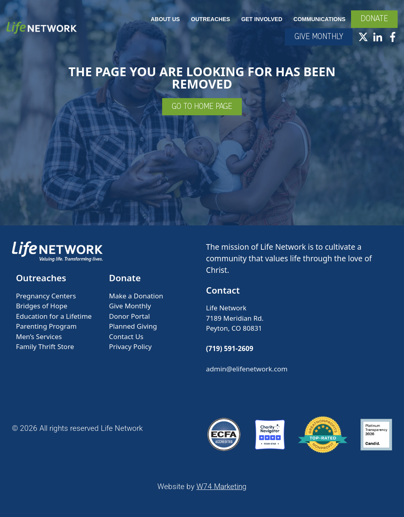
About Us (165, 19)
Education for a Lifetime (54, 316)
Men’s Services (39, 336)
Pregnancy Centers (46, 295)
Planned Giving (133, 326)
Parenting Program (46, 326)
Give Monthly (130, 305)
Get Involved (261, 19)
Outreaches (210, 19)
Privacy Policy (130, 346)
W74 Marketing (221, 486)
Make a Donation (136, 295)
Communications (319, 19)
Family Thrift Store (45, 346)
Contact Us (126, 336)
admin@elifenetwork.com (247, 368)
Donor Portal (129, 316)
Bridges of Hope (41, 305)
